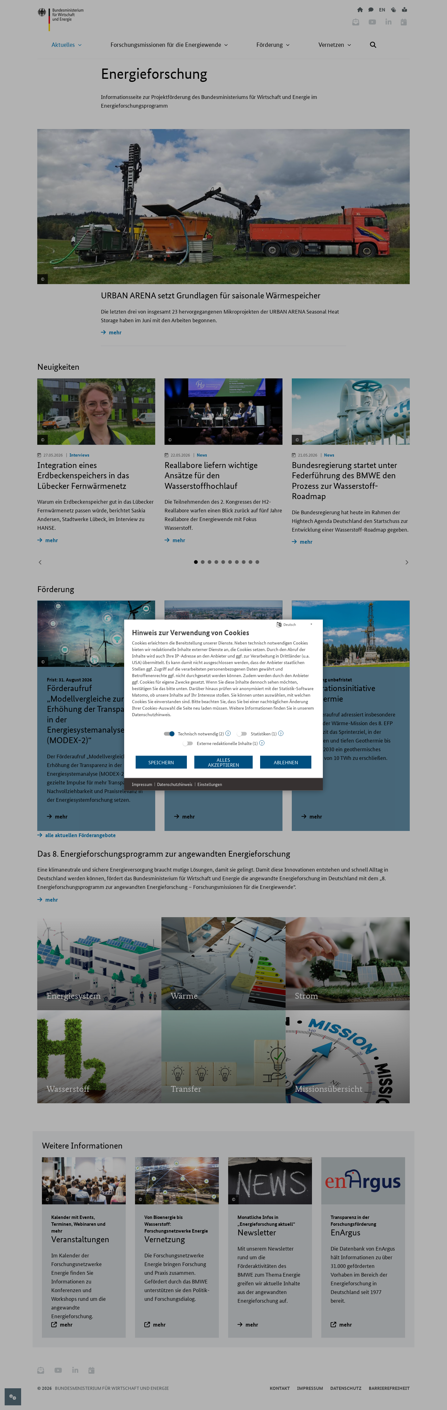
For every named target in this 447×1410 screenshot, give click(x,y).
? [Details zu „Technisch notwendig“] (228, 733)
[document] (223, 677)
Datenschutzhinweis (174, 784)
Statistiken (261, 733)
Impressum (142, 784)
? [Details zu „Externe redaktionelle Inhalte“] (262, 743)
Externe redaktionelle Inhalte (224, 743)
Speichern (161, 762)
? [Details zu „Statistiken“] (281, 733)
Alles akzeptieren (223, 762)
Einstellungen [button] (209, 784)
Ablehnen (286, 762)
